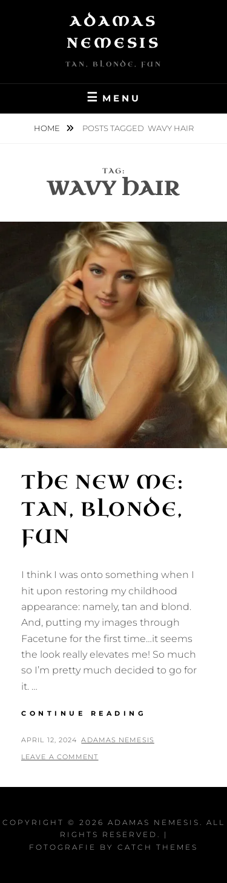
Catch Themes (157, 847)
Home (48, 128)
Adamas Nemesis (117, 740)
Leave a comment (60, 757)
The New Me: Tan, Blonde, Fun (102, 509)
